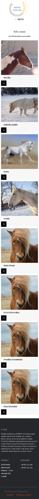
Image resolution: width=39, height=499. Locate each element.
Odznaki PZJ (5, 473)
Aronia (7, 218)
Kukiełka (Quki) (10, 124)
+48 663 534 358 (26, 465)
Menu (19, 19)
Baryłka (7, 77)
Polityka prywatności (23, 495)
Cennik (3, 476)
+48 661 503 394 (26, 467)
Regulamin (10, 495)
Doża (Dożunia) (10, 406)
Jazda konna (5, 465)
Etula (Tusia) (9, 265)
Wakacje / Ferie (7, 470)
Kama (6, 171)
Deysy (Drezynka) (11, 312)
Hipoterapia (5, 467)
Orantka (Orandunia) (13, 359)
